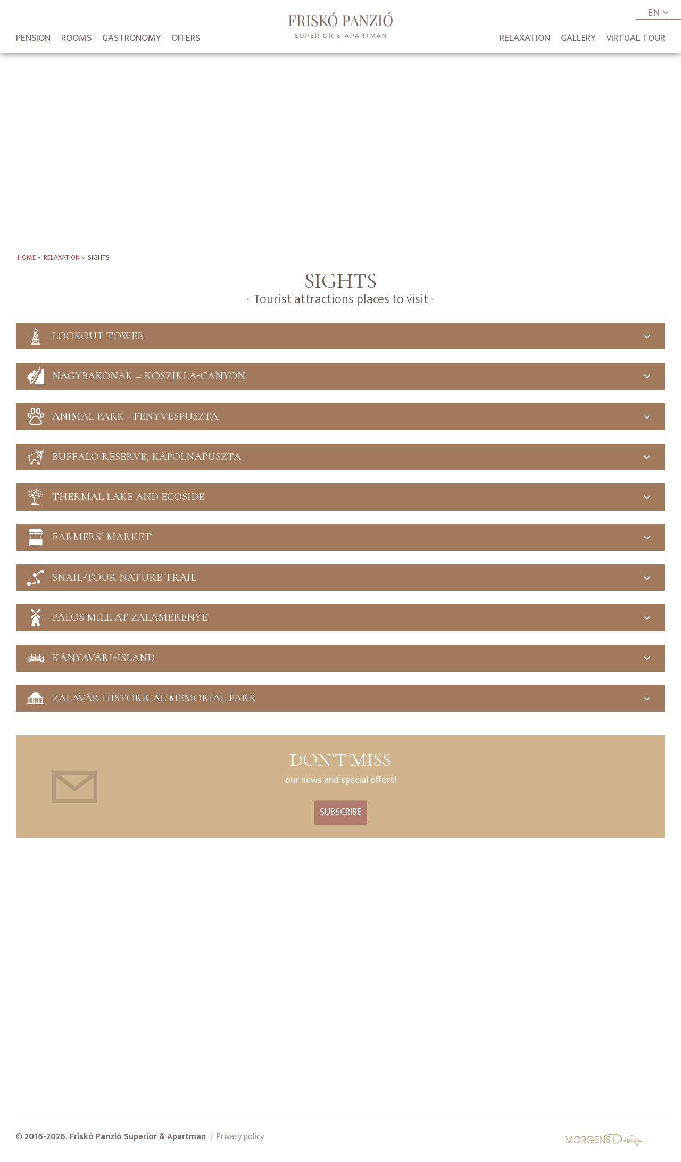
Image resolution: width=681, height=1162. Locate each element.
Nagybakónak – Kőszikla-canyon (340, 377)
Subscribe (341, 815)
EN (658, 13)
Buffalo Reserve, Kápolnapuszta (340, 458)
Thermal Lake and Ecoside (340, 498)
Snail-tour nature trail (340, 579)
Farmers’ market (340, 538)
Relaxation (525, 38)
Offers (185, 38)
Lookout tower (340, 336)
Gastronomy (131, 38)
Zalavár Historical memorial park (340, 701)
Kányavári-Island (340, 660)
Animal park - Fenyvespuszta (340, 417)
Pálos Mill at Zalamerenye (340, 619)
